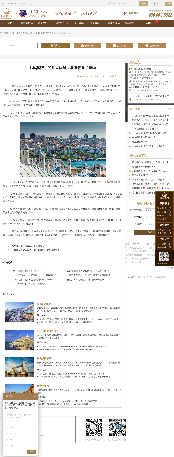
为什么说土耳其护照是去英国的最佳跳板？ (34, 279)
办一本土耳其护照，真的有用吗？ (29, 284)
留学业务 (79, 23)
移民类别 (44, 23)
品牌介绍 (114, 23)
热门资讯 (135, 109)
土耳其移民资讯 (24, 33)
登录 (158, 3)
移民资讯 (62, 23)
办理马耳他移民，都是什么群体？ (148, 146)
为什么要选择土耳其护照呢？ (27, 271)
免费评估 (133, 13)
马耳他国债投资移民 (47, 331)
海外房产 (131, 23)
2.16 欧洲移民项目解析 (140, 69)
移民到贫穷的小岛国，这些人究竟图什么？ (152, 115)
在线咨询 (154, 45)
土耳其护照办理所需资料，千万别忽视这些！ (35, 275)
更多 (170, 109)
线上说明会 (150, 22)
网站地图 (136, 262)
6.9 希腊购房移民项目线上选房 (144, 87)
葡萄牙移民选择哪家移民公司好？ (28, 246)
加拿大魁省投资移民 (135, 247)
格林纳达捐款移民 (140, 258)
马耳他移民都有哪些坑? (143, 166)
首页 (9, 23)
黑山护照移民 (44, 358)
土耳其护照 (56, 90)
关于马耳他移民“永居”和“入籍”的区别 (149, 133)
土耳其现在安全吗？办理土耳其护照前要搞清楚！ (36, 250)
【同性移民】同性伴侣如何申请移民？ (150, 192)
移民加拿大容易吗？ (141, 142)
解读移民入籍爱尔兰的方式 (145, 137)
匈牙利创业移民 (139, 251)
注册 (169, 3)
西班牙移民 (43, 385)
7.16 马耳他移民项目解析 (141, 78)
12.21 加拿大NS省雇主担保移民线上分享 (149, 96)
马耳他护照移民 (132, 244)
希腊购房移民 (44, 304)
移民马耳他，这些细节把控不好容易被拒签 (152, 184)
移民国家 (27, 23)
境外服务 (96, 23)
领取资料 (89, 45)
